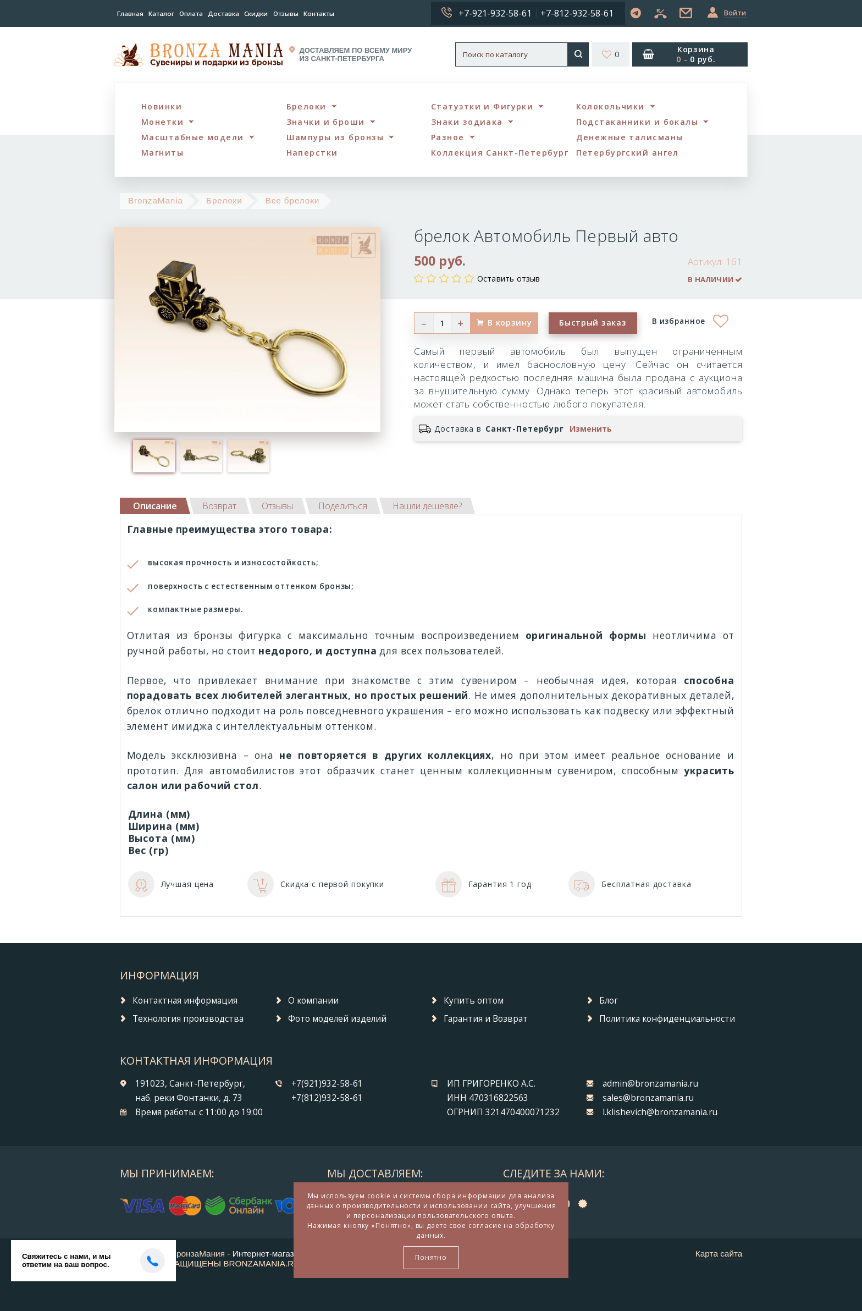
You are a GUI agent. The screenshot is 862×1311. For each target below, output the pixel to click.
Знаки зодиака (467, 122)
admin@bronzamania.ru (650, 1083)
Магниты (162, 152)
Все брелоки (293, 200)
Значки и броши (325, 122)
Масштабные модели (192, 137)
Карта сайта (719, 1253)
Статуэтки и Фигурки (482, 106)
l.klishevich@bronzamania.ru (660, 1112)
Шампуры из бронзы (335, 137)
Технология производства (188, 1018)
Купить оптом (474, 1000)
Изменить (591, 429)
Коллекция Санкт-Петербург (499, 152)
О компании (313, 1000)
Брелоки (306, 106)
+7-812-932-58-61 (577, 13)
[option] (154, 456)
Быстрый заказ (592, 322)
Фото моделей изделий (337, 1018)
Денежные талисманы (629, 137)
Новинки (161, 106)
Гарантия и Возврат (486, 1018)
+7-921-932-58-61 (495, 13)
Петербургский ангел (627, 152)
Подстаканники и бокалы (637, 122)
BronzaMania (155, 200)
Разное (448, 137)
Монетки (162, 122)
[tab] (219, 506)
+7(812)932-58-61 (327, 1098)
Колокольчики (610, 106)
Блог (608, 1000)
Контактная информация (184, 1000)
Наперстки (312, 152)
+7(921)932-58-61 (327, 1083)
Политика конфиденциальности (667, 1018)
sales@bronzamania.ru (648, 1098)
